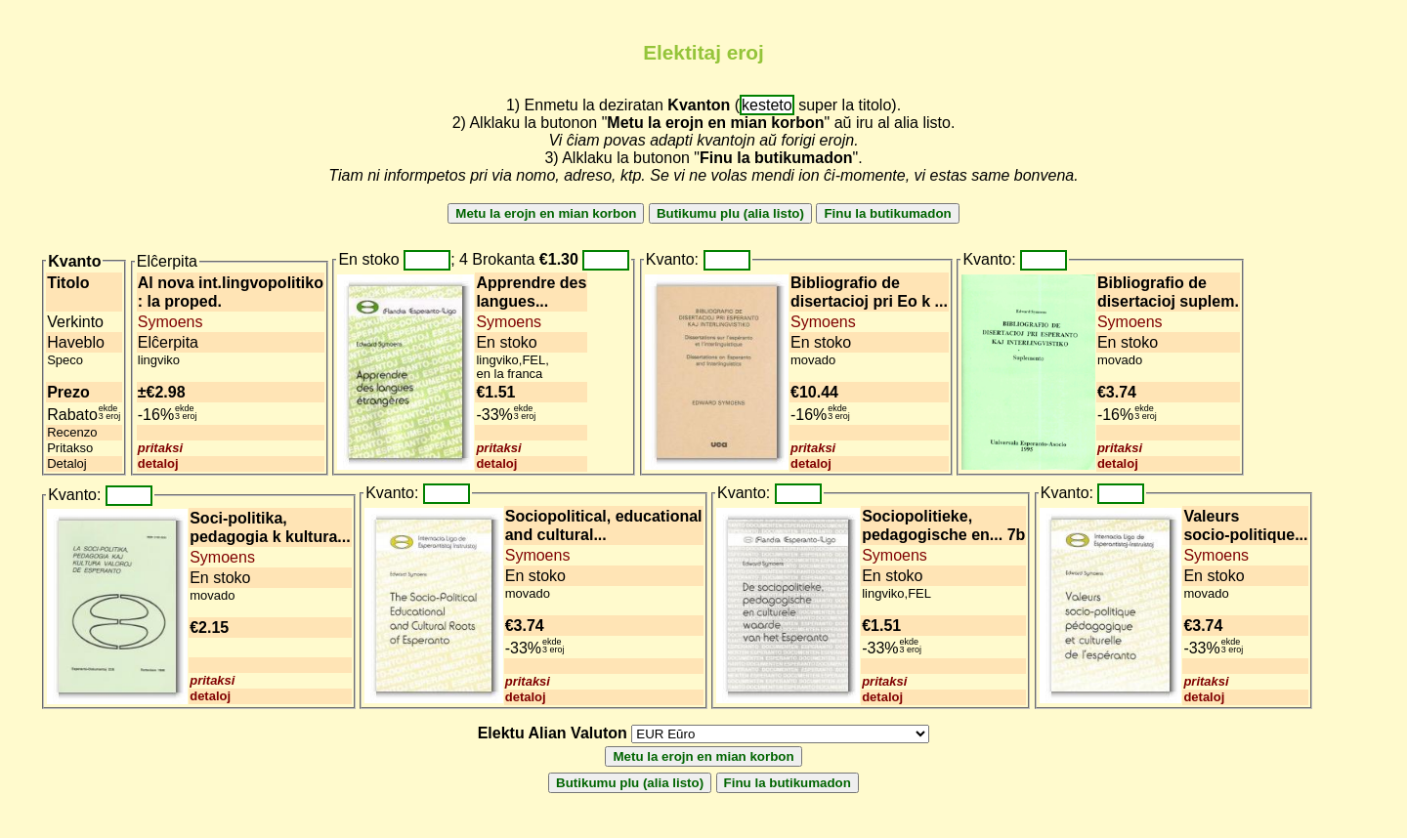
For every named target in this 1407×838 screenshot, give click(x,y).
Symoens (170, 322)
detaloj (158, 463)
